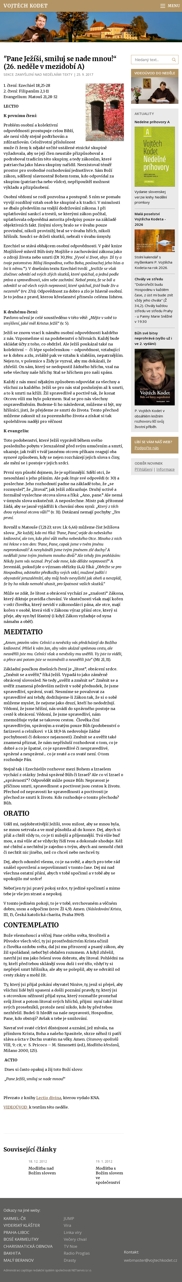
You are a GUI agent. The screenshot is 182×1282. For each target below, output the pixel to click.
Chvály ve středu (149, 279)
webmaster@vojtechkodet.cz (150, 1260)
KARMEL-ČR (15, 1218)
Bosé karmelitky (21, 1239)
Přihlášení (143, 469)
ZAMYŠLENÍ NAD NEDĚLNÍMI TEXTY (43, 74)
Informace (165, 469)
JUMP (69, 1218)
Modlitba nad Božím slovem (42, 1170)
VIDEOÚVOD (16, 1107)
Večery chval (75, 1239)
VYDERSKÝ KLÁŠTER (22, 1225)
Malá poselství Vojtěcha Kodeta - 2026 (150, 219)
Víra (67, 1225)
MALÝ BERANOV (19, 1260)
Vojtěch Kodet (26, 6)
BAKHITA (12, 1253)
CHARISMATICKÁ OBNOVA (28, 1246)
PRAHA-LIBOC (16, 1232)
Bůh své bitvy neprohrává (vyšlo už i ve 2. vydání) (153, 338)
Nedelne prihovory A (152, 121)
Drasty (70, 1260)
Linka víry (73, 1232)
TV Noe (70, 1246)
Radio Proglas (77, 1253)
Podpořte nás (147, 447)
